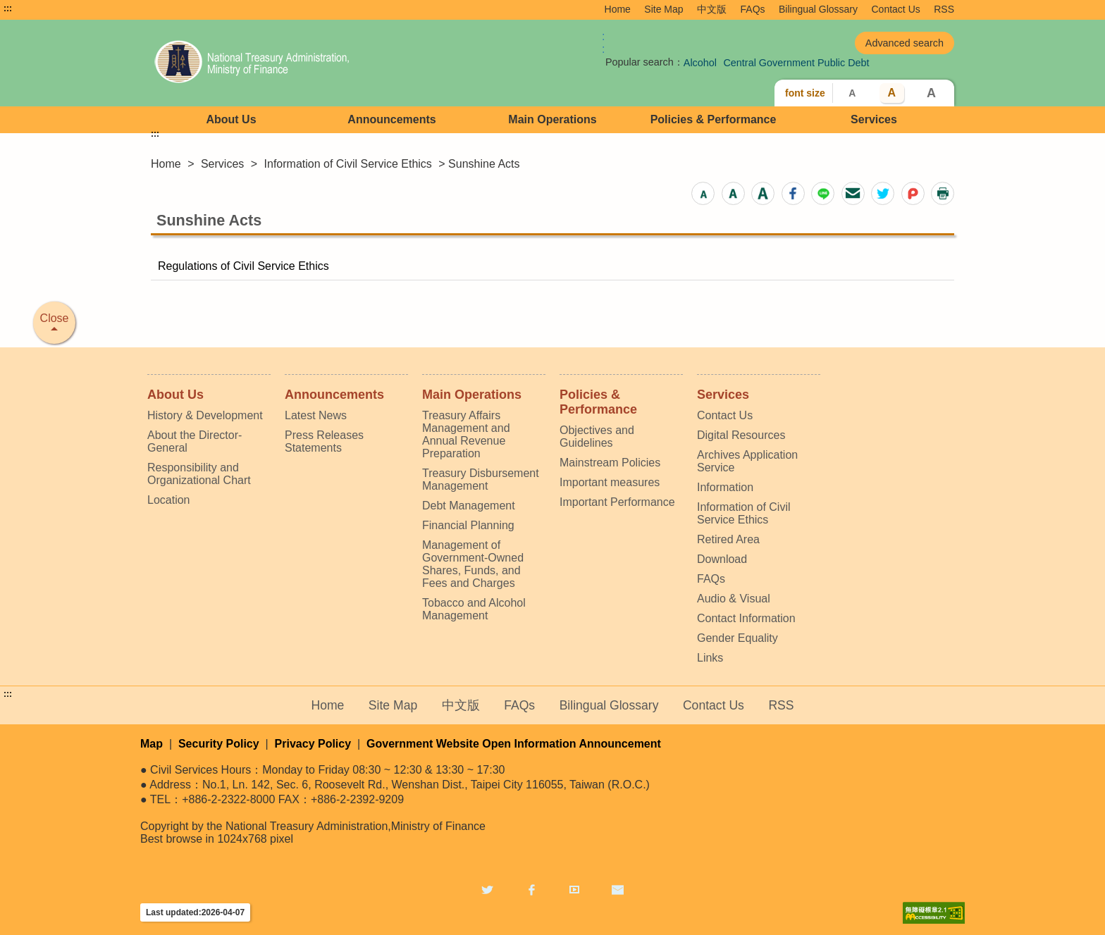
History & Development (205, 415)
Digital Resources (741, 435)
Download (722, 559)
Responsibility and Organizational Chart (199, 474)
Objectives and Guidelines (597, 436)
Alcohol (700, 62)
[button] (703, 193)
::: (8, 8)
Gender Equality (737, 638)
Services (874, 119)
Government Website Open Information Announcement (513, 744)
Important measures (610, 482)
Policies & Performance (713, 119)
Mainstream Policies (610, 463)
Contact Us (896, 9)
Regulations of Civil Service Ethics (243, 266)
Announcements (391, 119)
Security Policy (218, 744)
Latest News (316, 415)
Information (725, 487)
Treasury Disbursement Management (480, 479)
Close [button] (54, 318)
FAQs (753, 9)
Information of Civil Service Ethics (348, 164)
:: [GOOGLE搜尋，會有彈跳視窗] (603, 42)
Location (168, 500)
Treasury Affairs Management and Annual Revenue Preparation (466, 434)
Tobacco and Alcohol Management (474, 609)
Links (710, 658)
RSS (944, 9)
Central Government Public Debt (796, 62)
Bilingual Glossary (818, 9)
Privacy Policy (313, 744)
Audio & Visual (733, 599)
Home (618, 9)
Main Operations (552, 119)
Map (151, 744)
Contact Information (746, 618)
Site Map (663, 9)
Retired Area (728, 539)
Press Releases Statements (324, 441)
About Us (231, 119)
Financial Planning (468, 525)
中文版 (712, 9)
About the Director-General (194, 441)
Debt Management (468, 506)
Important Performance (617, 502)
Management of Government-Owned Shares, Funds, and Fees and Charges (473, 564)
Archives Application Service (747, 461)
